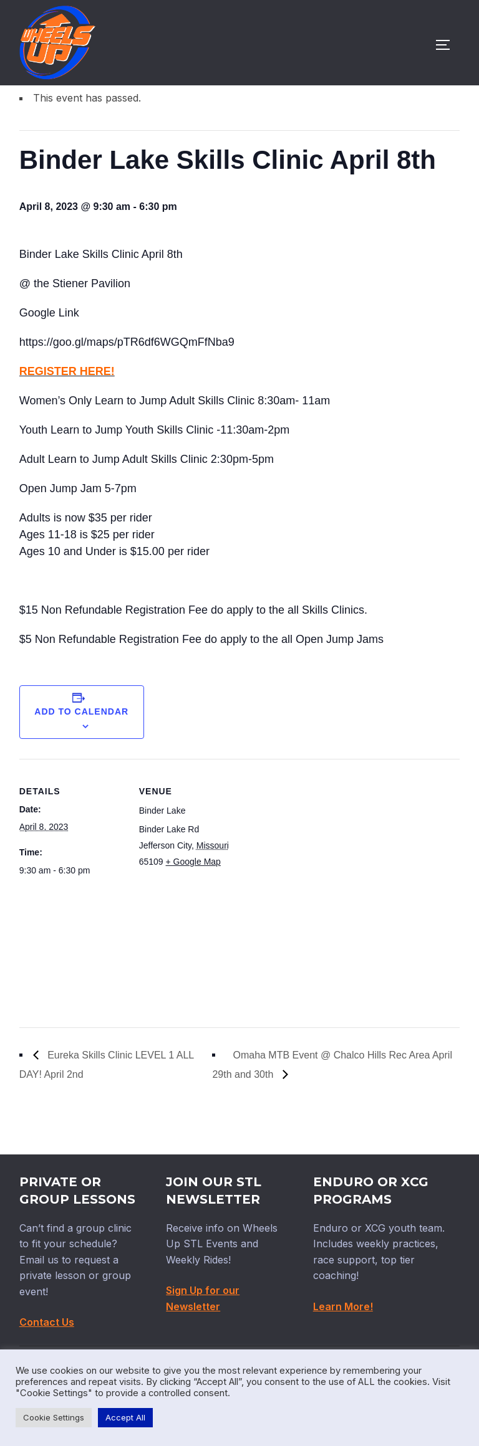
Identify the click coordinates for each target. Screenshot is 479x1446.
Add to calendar (81, 764)
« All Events (47, 118)
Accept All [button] (125, 1417)
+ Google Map (193, 915)
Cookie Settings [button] (53, 1417)
